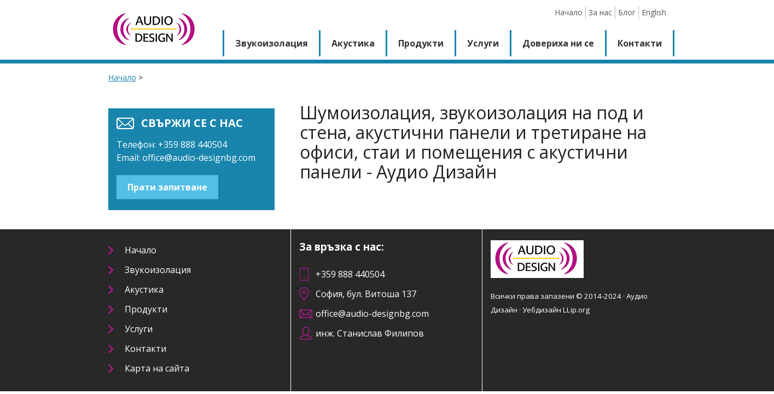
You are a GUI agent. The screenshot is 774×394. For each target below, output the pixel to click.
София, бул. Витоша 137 (366, 294)
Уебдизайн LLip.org (556, 310)
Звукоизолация (271, 43)
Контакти (640, 43)
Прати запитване (167, 187)
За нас (600, 12)
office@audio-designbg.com (198, 158)
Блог (627, 12)
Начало (569, 12)
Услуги (483, 43)
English (654, 12)
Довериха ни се (558, 43)
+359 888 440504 (350, 274)
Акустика (353, 43)
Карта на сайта (157, 368)
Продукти (421, 43)
